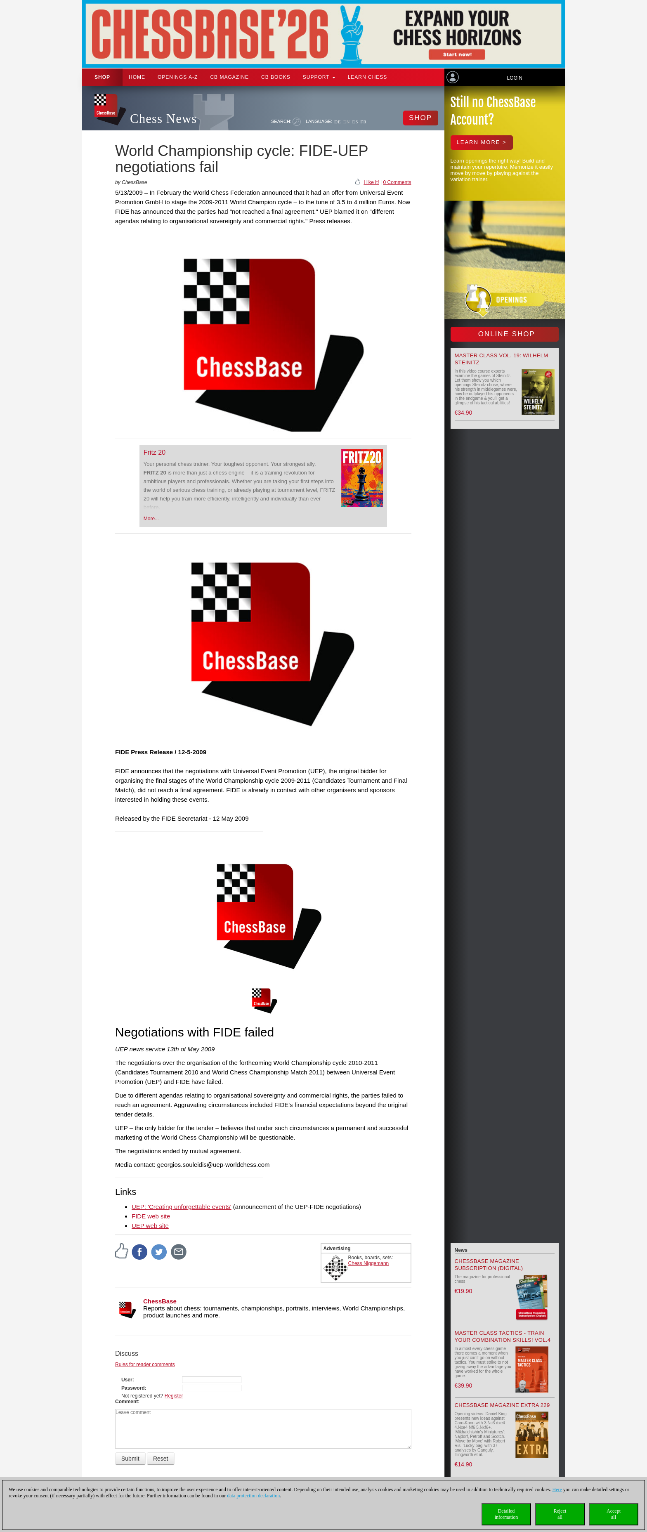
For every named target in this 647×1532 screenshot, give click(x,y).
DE (337, 121)
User (126, 1380)
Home (137, 77)
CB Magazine (229, 77)
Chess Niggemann (368, 1263)
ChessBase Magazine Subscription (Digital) (489, 1264)
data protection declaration (253, 1496)
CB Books (275, 77)
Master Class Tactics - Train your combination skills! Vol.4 (503, 1336)
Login (514, 78)
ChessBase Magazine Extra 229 (502, 1405)
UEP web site (150, 1225)
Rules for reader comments (145, 1364)
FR (363, 121)
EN (346, 121)
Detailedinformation (506, 1514)
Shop (102, 77)
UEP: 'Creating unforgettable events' (181, 1206)
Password (133, 1388)
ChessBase (160, 1301)
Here (557, 1489)
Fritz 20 (154, 452)
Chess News (163, 118)
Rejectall (560, 1514)
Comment (126, 1402)
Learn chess (367, 77)
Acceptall (614, 1514)
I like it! (371, 182)
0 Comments (397, 182)
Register (174, 1396)
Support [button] (319, 77)
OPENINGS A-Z (178, 77)
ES (355, 121)
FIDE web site (151, 1216)
